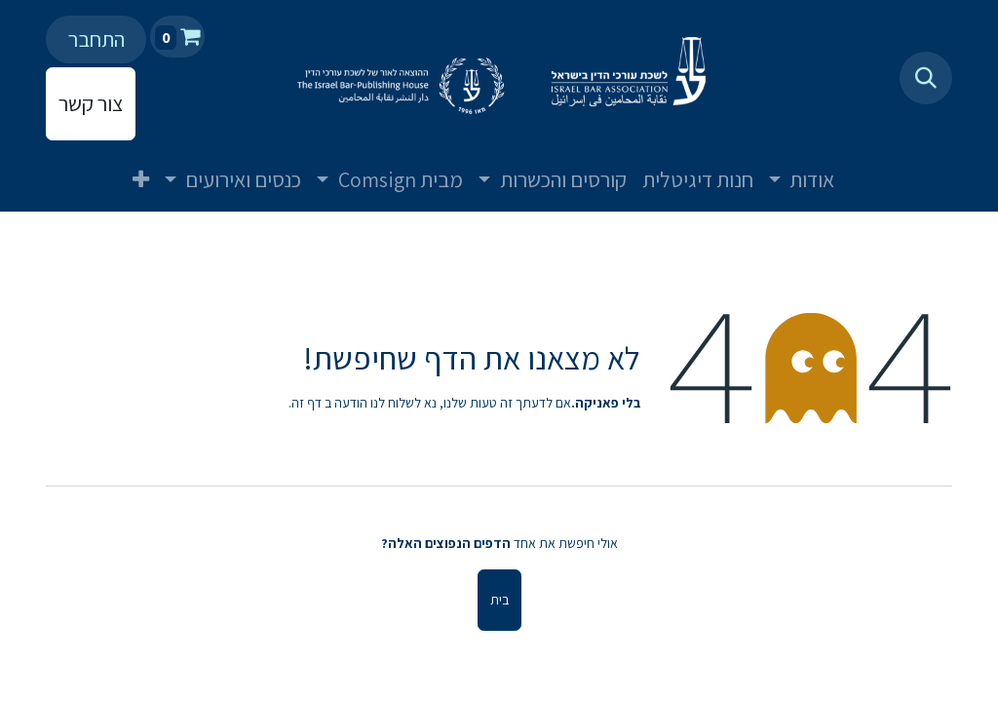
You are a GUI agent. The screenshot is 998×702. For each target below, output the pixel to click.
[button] (926, 78)
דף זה (306, 402)
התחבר (96, 39)
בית (499, 599)
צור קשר (90, 103)
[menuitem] (865, 164)
